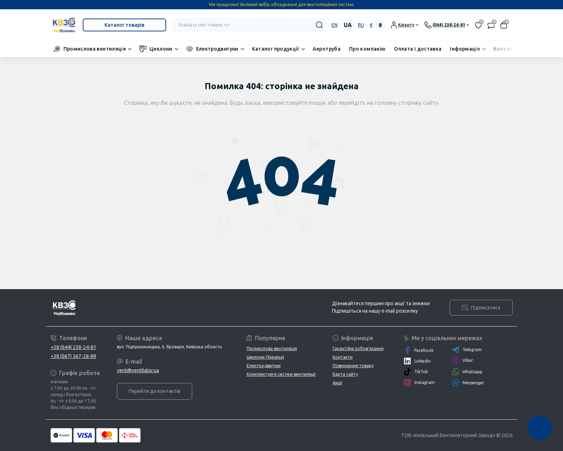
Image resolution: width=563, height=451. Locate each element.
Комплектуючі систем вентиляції (281, 374)
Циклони (161, 49)
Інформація (465, 49)
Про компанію (367, 49)
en (335, 25)
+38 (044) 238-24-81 (73, 347)
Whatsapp (467, 371)
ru (361, 25)
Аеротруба (327, 49)
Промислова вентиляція (94, 49)
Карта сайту (345, 374)
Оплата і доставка (417, 49)
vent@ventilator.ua (138, 370)
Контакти (505, 49)
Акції (337, 382)
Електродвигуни (217, 49)
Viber (462, 360)
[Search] (319, 25)
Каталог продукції (275, 49)
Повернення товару (353, 365)
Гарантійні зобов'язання (358, 348)
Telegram (467, 350)
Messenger (468, 382)
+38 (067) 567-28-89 (73, 356)
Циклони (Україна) (265, 357)
